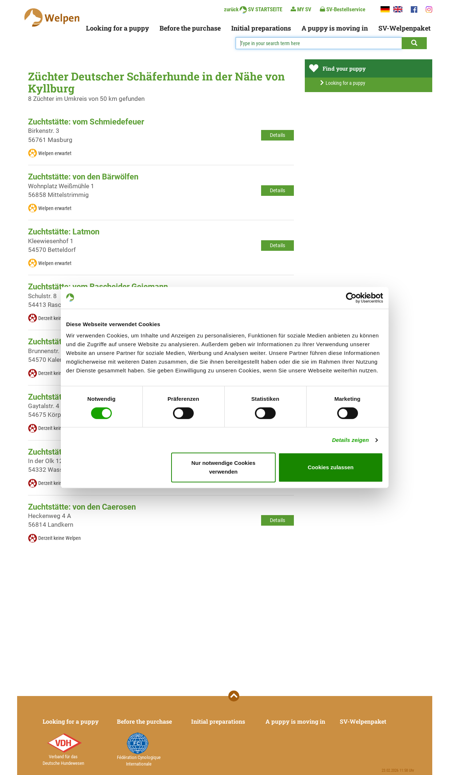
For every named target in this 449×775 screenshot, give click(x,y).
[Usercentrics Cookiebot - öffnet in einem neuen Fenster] (351, 297)
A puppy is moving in (335, 28)
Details (277, 135)
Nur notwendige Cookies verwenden (223, 467)
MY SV (301, 9)
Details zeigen (350, 440)
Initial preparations (261, 28)
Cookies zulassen (331, 467)
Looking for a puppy (117, 28)
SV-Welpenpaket (404, 28)
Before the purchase (190, 28)
